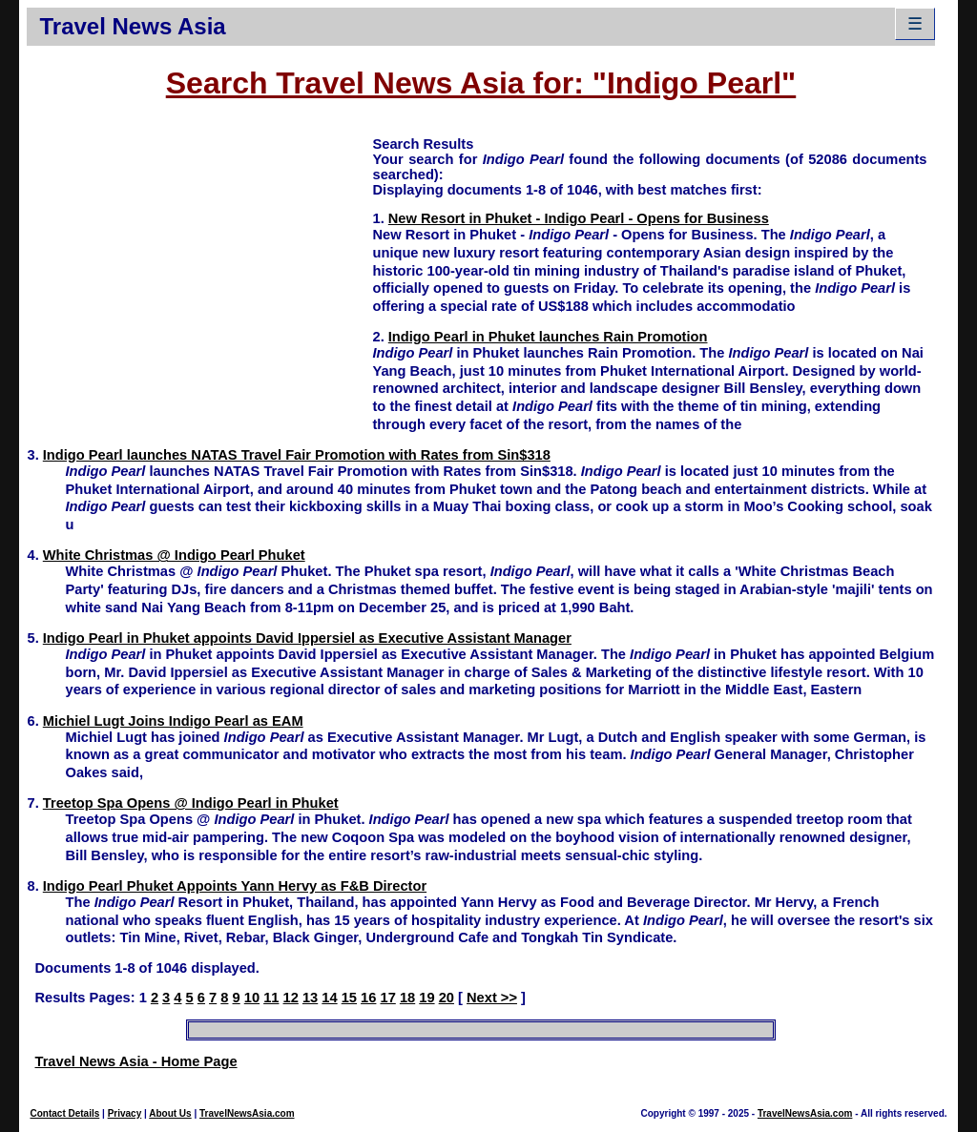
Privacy (125, 1113)
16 (368, 997)
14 (329, 997)
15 (349, 997)
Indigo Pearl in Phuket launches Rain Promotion (548, 336)
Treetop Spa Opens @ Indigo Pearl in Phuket (191, 803)
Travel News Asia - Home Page (135, 1061)
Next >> (492, 997)
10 (252, 997)
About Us (170, 1113)
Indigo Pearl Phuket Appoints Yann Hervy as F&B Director (234, 886)
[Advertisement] (199, 267)
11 (271, 997)
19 (426, 997)
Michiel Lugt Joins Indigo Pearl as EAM (173, 721)
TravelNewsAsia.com (247, 1113)
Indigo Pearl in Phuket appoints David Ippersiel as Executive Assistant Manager (307, 638)
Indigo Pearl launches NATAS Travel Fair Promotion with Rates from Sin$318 (297, 455)
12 (291, 997)
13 (310, 997)
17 (387, 997)
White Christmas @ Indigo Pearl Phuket (174, 555)
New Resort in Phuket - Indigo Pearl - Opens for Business (578, 218)
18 (407, 997)
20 (446, 997)
